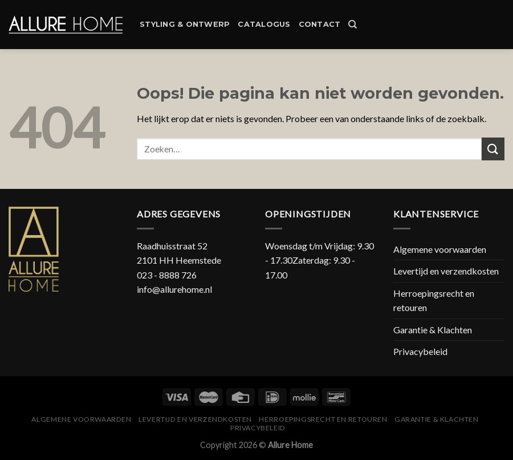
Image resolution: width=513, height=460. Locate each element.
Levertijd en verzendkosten (446, 270)
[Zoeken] (352, 24)
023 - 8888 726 (167, 274)
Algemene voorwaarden (439, 249)
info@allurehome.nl (174, 289)
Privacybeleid (420, 351)
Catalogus (264, 24)
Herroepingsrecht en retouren (433, 300)
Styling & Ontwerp (185, 24)
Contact (320, 24)
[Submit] (493, 149)
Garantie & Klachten (432, 329)
